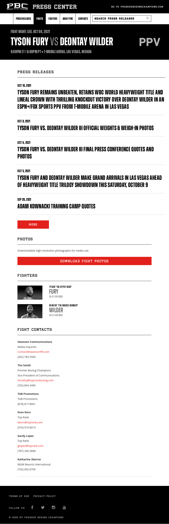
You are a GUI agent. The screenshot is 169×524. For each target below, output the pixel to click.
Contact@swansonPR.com (33, 352)
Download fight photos (84, 261)
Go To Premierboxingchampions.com (137, 6)
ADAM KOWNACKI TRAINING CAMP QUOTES (56, 206)
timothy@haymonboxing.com (35, 380)
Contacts (83, 18)
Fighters (52, 18)
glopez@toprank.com (30, 446)
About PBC (68, 18)
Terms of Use (19, 496)
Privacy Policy (44, 496)
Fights (39, 18)
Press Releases (23, 18)
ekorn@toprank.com (30, 422)
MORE (33, 224)
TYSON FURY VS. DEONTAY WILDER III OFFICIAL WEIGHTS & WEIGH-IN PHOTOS (85, 127)
